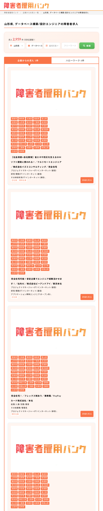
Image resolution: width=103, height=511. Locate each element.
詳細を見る (87, 138)
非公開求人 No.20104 (56, 399)
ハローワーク (75, 60)
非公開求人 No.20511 (56, 334)
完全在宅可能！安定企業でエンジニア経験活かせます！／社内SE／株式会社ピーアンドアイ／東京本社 (65, 194)
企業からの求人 (28, 60)
